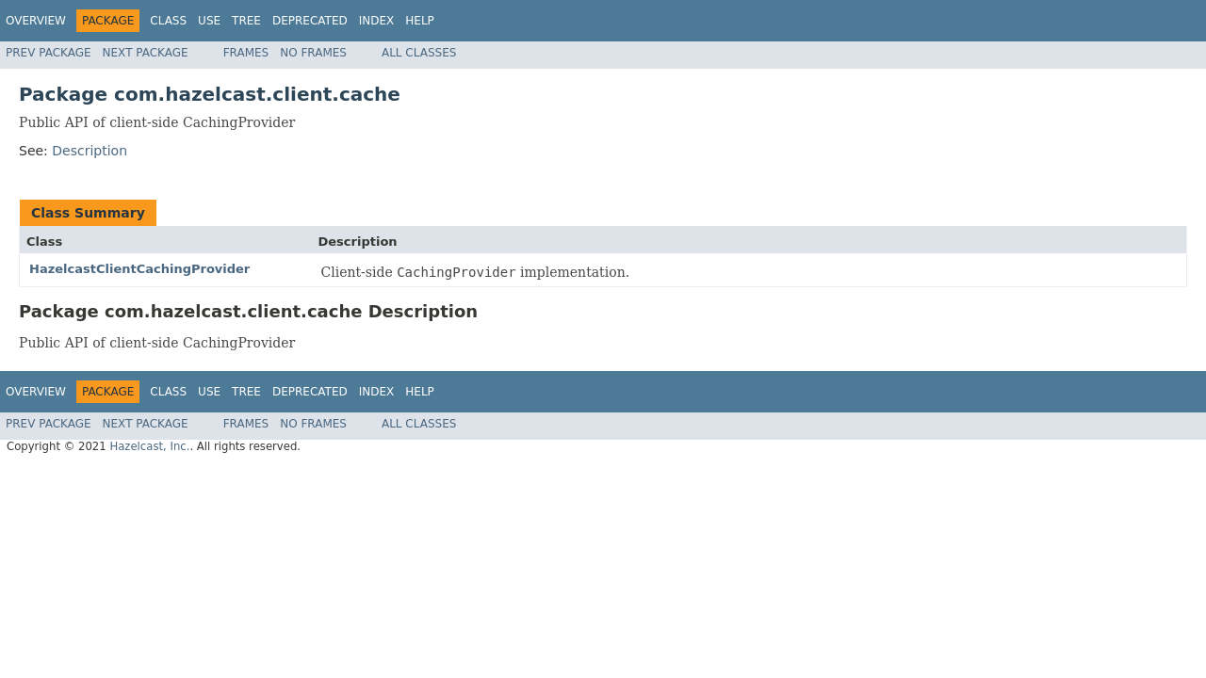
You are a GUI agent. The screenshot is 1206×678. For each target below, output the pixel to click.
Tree (246, 20)
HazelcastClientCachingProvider (139, 269)
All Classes (419, 52)
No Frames (313, 52)
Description (89, 150)
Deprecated (310, 20)
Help (419, 20)
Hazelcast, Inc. (149, 446)
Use (209, 20)
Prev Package (48, 52)
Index (377, 20)
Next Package (145, 52)
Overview (36, 20)
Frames (246, 52)
